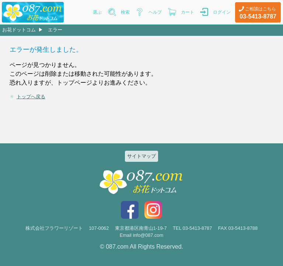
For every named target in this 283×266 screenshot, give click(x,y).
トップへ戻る (31, 96)
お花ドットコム (19, 30)
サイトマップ (141, 156)
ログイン (222, 12)
